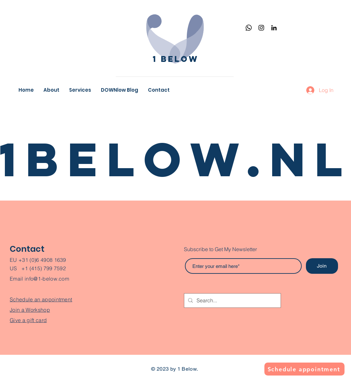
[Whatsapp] (248, 27)
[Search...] (232, 300)
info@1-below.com (47, 278)
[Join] (322, 266)
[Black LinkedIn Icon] (274, 27)
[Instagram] (261, 27)
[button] (80, 90)
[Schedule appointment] (304, 369)
